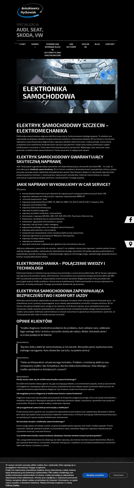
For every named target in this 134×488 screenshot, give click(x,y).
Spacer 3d (85, 45)
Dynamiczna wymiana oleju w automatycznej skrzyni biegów (52, 50)
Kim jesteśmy (71, 45)
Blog (97, 44)
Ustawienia (118, 475)
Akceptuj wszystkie (95, 475)
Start (22, 44)
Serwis (35, 45)
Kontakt (110, 44)
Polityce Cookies (12, 485)
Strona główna (28, 101)
